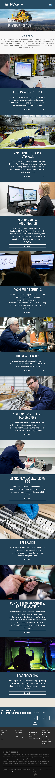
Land (2, 737)
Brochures (44, 734)
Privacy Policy (22, 769)
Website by (28, 769)
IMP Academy (45, 739)
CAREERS (36, 712)
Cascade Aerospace (19, 734)
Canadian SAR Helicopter (34, 738)
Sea (2, 739)
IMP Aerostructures (33, 732)
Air (1, 734)
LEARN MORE (34, 110)
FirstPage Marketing (8, 771)
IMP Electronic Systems (20, 737)
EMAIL (43, 712)
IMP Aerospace (18, 732)
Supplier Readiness (46, 741)
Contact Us (44, 743)
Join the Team (45, 737)
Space (2, 732)
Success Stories (46, 732)
